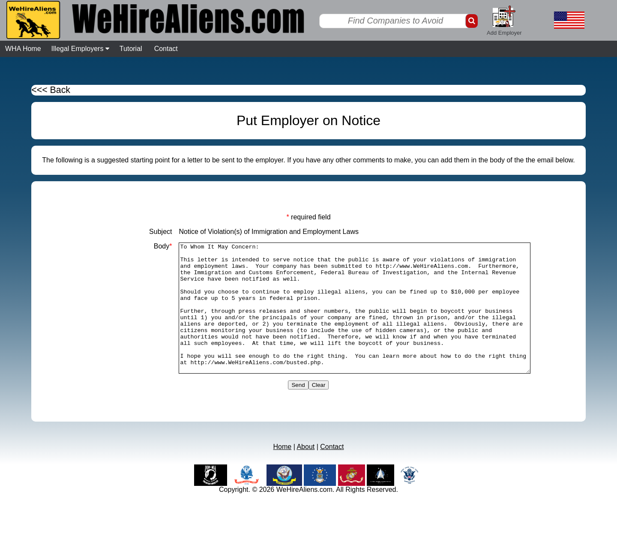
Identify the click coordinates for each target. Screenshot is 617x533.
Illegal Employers (80, 48)
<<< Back (50, 90)
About (305, 472)
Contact (166, 48)
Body (141, 246)
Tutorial (131, 48)
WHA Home (23, 48)
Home (282, 472)
